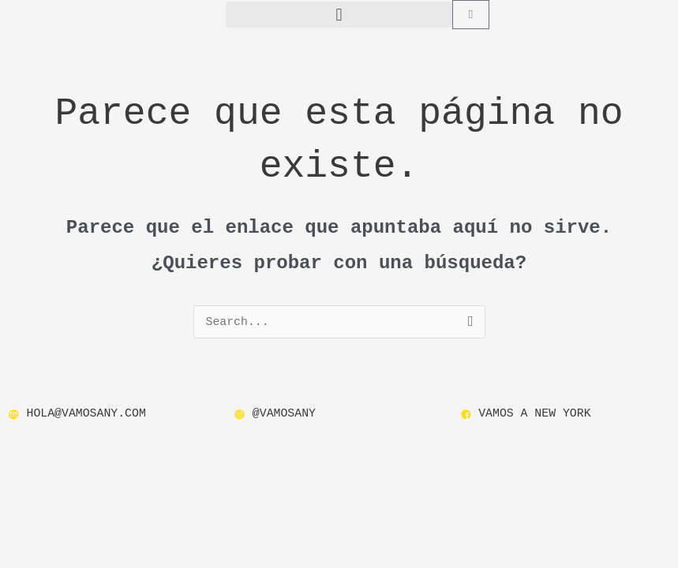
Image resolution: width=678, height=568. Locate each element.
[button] (338, 15)
